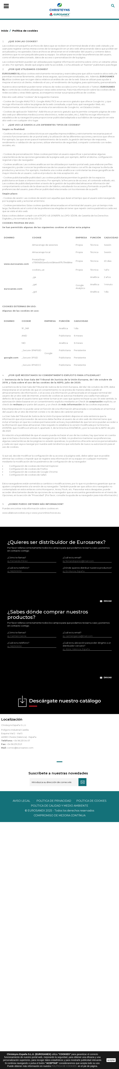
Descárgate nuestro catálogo (65, 702)
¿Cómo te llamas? (16, 557)
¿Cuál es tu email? (72, 557)
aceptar (111, 1060)
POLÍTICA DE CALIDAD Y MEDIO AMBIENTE (59, 805)
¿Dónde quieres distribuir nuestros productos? (87, 567)
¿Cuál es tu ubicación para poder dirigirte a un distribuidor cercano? (87, 644)
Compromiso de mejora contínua (59, 815)
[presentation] (59, 590)
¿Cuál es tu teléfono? (18, 567)
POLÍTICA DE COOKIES (64, 1066)
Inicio (6, 30)
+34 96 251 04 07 (21, 740)
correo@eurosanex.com (20, 747)
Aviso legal (21, 800)
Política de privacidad (53, 800)
